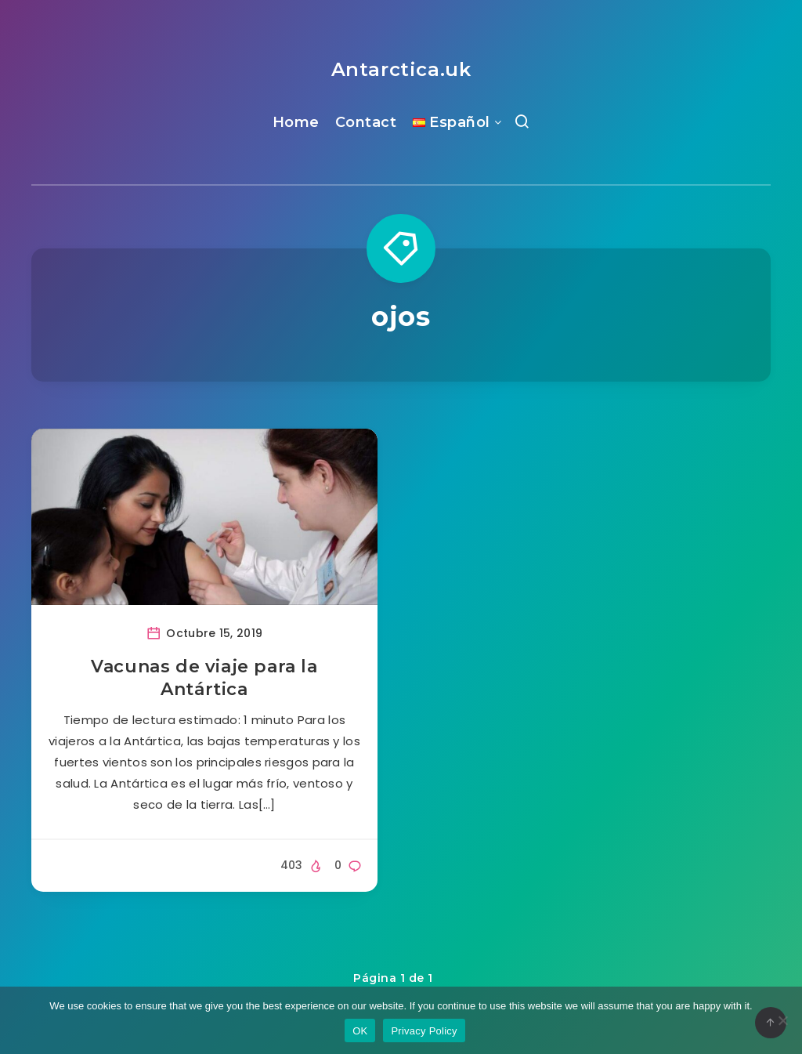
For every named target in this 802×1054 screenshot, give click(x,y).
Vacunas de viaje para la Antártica (204, 678)
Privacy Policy (424, 1031)
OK (359, 1031)
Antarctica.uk (401, 69)
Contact (366, 122)
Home (296, 122)
